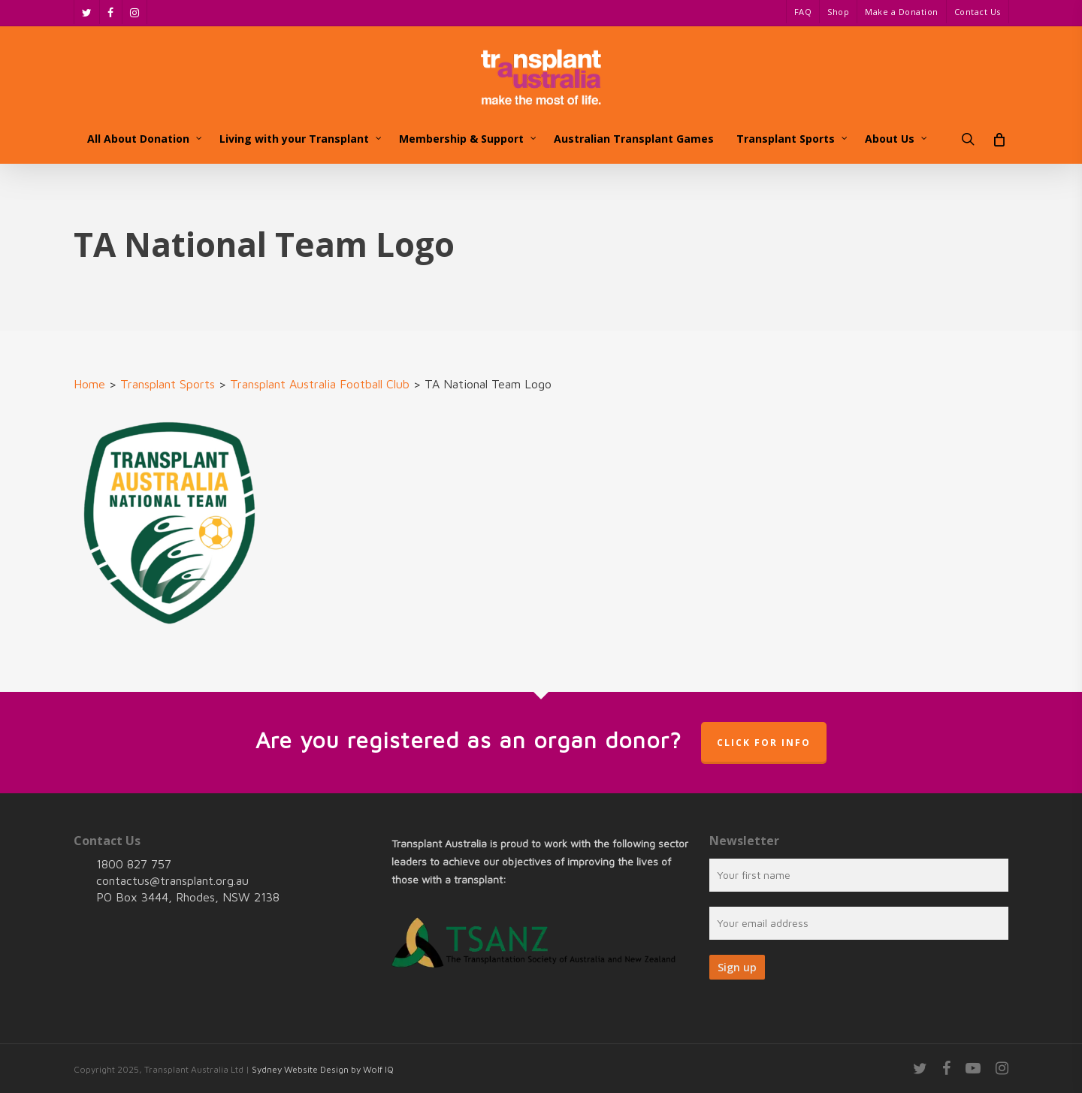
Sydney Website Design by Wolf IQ (323, 1069)
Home (89, 384)
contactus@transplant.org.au (172, 880)
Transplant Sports (167, 384)
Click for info (764, 742)
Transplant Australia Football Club (320, 384)
